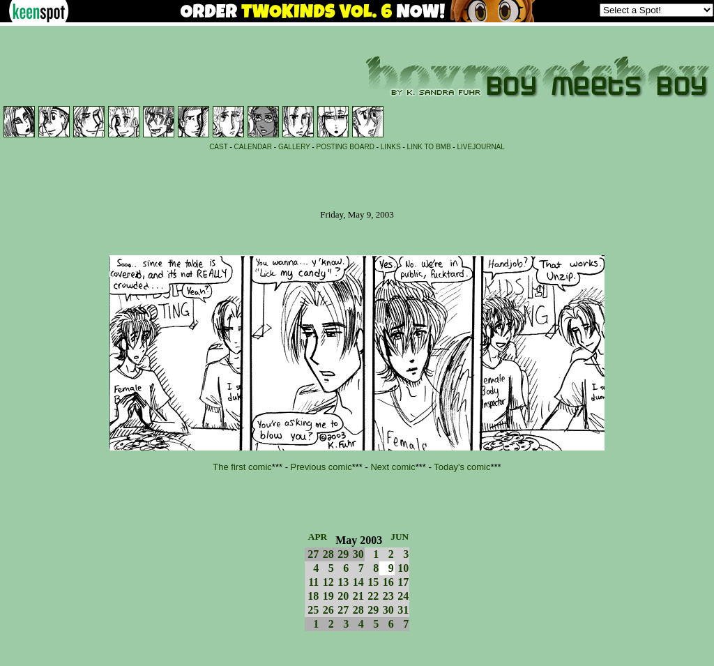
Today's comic (462, 467)
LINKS (391, 147)
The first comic (242, 467)
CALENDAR (253, 147)
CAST (218, 147)
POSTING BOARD (345, 147)
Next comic (392, 467)
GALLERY (294, 147)
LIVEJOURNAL (480, 147)
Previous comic (321, 467)
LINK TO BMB (429, 147)
